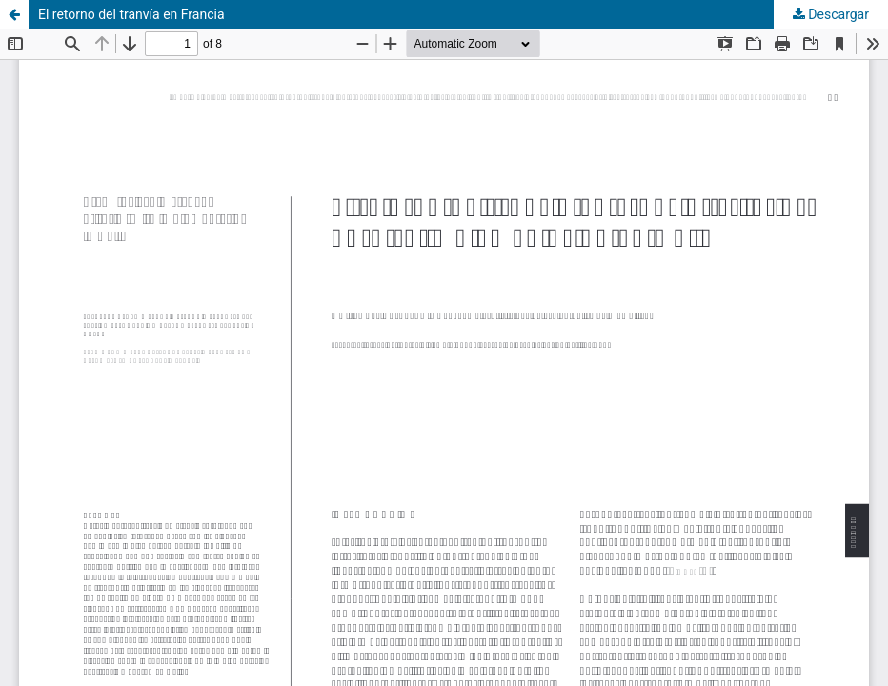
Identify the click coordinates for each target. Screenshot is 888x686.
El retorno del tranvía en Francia (131, 14)
